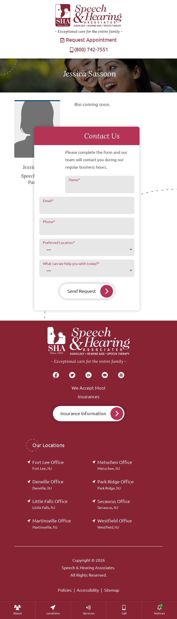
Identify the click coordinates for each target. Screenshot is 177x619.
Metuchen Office (114, 465)
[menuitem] (17, 610)
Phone (49, 222)
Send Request (81, 291)
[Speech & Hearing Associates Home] (88, 346)
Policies (65, 590)
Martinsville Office (51, 523)
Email (48, 201)
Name (74, 180)
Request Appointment (88, 40)
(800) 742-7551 (88, 49)
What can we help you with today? (71, 264)
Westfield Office (114, 523)
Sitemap (111, 590)
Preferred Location (59, 243)
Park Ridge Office (115, 484)
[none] (17, 610)
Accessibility (88, 590)
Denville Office (48, 484)
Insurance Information (83, 413)
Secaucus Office (113, 504)
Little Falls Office (50, 504)
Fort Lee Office (48, 465)
